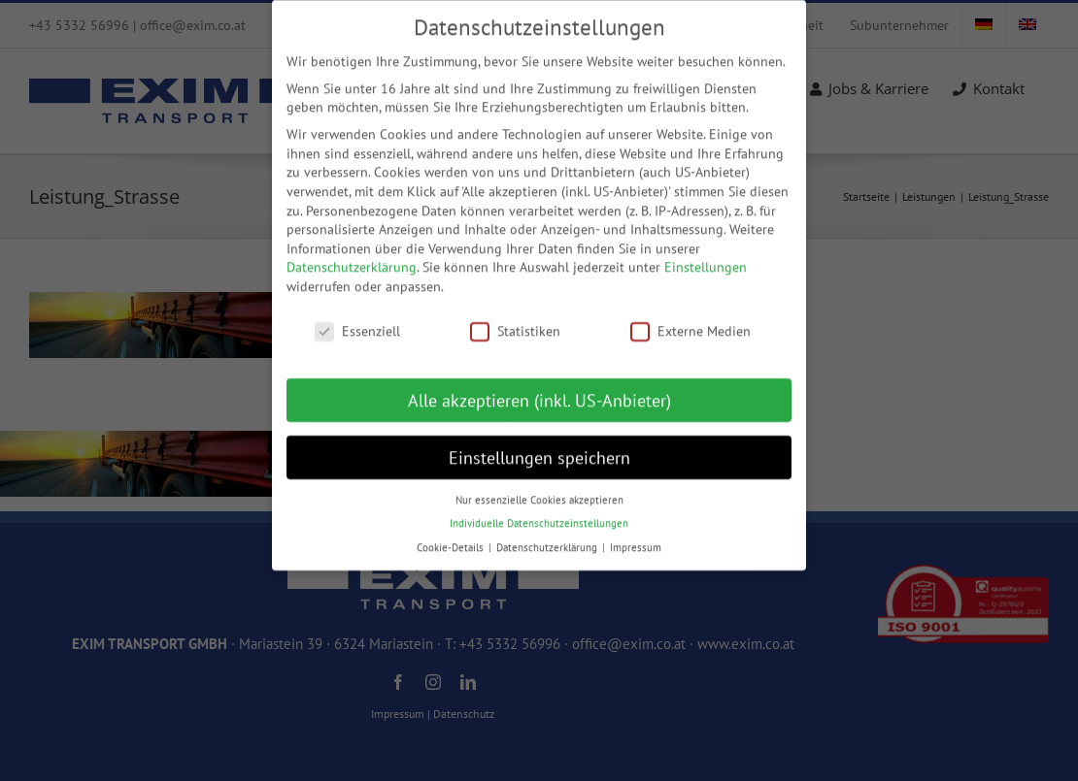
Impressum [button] (635, 532)
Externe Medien (690, 318)
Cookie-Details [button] (452, 532)
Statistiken (515, 318)
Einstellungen (705, 253)
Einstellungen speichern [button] (539, 443)
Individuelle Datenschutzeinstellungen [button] (539, 509)
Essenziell (357, 318)
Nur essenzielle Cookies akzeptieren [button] (539, 485)
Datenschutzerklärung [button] (548, 532)
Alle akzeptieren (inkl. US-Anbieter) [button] (539, 385)
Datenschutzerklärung (351, 253)
